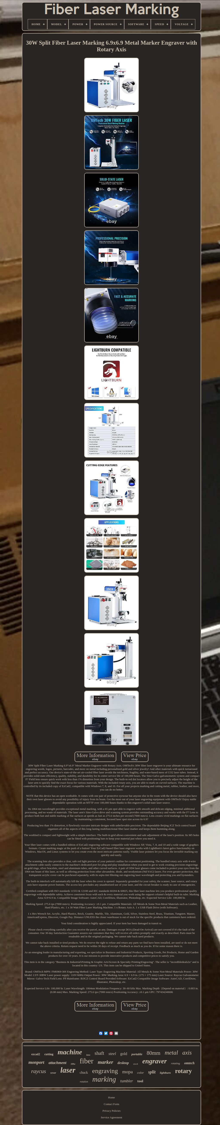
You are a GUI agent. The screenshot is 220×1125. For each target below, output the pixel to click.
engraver (154, 1061)
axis (187, 1052)
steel (112, 1053)
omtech (189, 1063)
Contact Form (111, 1104)
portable (136, 1054)
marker (105, 1062)
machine (70, 1052)
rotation (84, 1081)
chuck (84, 1072)
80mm (153, 1053)
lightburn (165, 1072)
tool (140, 1081)
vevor (53, 1072)
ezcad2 (35, 1054)
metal (171, 1052)
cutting (48, 1054)
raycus (38, 1071)
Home (111, 1097)
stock (135, 1064)
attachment (57, 1063)
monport (36, 1062)
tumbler (126, 1081)
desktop (123, 1063)
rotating (175, 1063)
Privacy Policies (111, 1110)
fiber (86, 1061)
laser (67, 1070)
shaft (99, 1053)
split (152, 1072)
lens (88, 1055)
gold (123, 1054)
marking (104, 1079)
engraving (105, 1070)
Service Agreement (111, 1117)
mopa (127, 1071)
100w (73, 1064)
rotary (183, 1070)
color (140, 1072)
